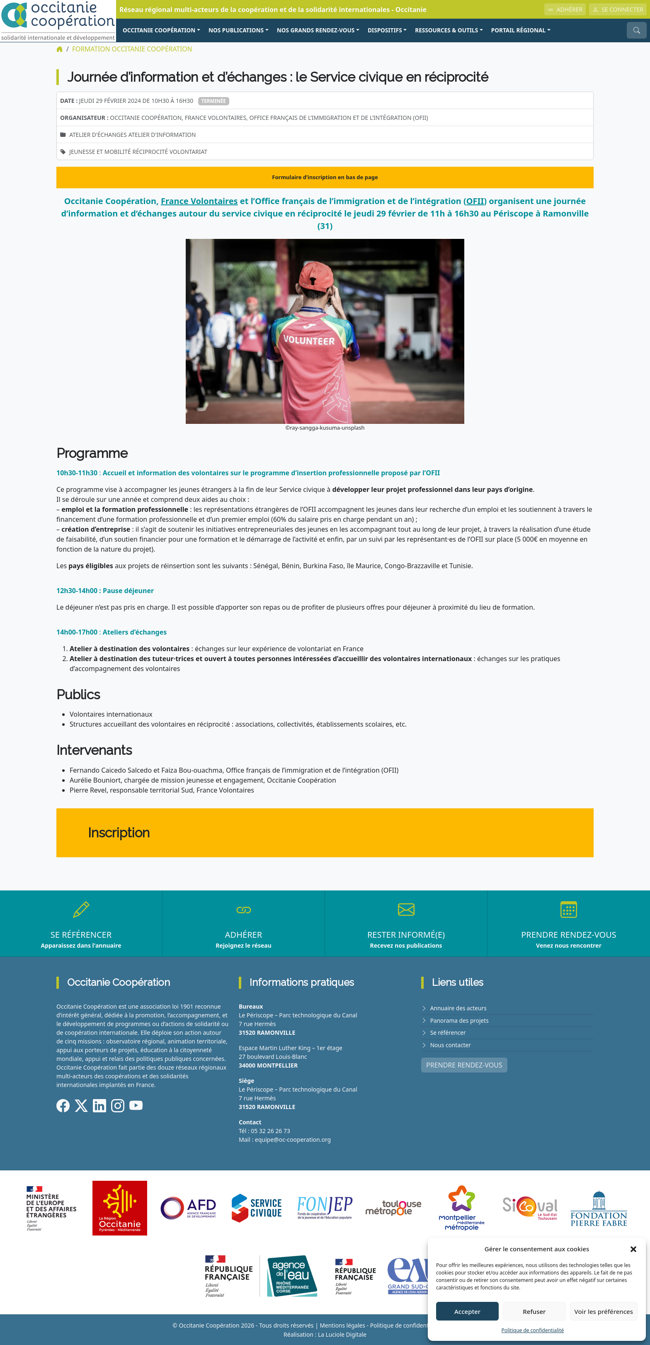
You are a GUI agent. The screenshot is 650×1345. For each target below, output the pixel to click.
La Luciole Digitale (342, 1334)
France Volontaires (199, 201)
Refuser (534, 1311)
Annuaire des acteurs (459, 1008)
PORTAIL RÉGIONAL (518, 30)
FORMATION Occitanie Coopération (133, 49)
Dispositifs (385, 30)
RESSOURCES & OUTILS (446, 30)
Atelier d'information (164, 135)
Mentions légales (341, 1325)
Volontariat (191, 152)
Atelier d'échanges (98, 135)
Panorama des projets (460, 1020)
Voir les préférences (604, 1311)
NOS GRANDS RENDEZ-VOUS (316, 30)
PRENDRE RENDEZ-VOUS (464, 1064)
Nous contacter (451, 1044)
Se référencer (448, 1032)
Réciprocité (152, 152)
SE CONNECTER (617, 9)
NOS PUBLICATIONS (236, 30)
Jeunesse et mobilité (100, 152)
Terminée (214, 100)
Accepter (467, 1311)
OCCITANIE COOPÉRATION (159, 30)
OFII (475, 201)
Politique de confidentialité (533, 1330)
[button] (633, 1249)
